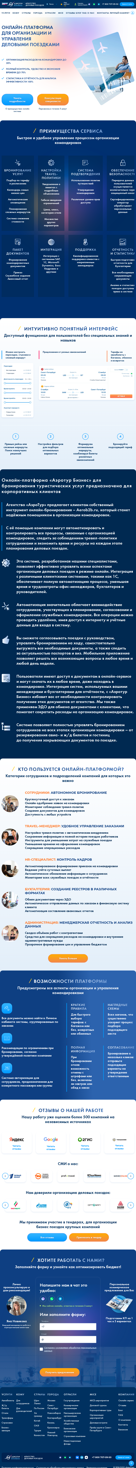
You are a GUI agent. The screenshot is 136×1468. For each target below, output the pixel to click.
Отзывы (70, 13)
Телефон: (45, 1321)
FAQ (84, 13)
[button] (7, 13)
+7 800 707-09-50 (110, 4)
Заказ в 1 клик (127, 4)
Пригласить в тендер (88, 1237)
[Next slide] (131, 1176)
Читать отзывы (16, 1147)
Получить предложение (59, 1372)
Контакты (103, 13)
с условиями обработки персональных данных (70, 1349)
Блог (79, 13)
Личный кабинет (120, 13)
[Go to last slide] (5, 1176)
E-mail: (44, 1334)
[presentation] (60, 1361)
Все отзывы (47, 1237)
